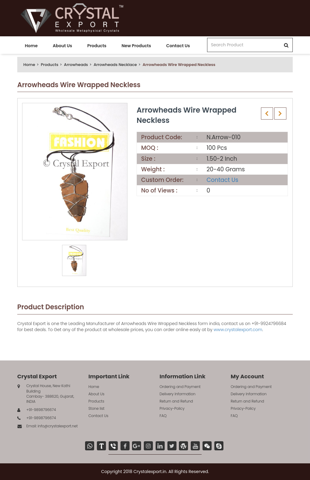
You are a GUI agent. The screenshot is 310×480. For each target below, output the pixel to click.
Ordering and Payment (180, 386)
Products (96, 46)
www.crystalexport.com (237, 330)
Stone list (96, 408)
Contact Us (178, 46)
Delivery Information (178, 393)
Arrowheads (76, 64)
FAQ (163, 415)
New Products (136, 46)
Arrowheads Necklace (115, 64)
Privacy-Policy (172, 408)
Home (31, 46)
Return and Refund (176, 401)
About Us (62, 46)
